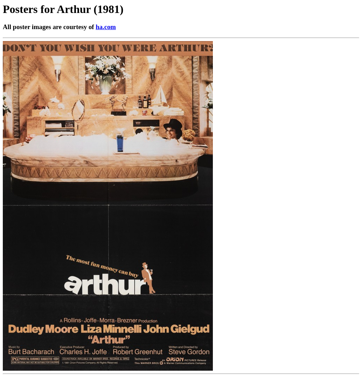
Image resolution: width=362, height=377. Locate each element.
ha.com (106, 27)
